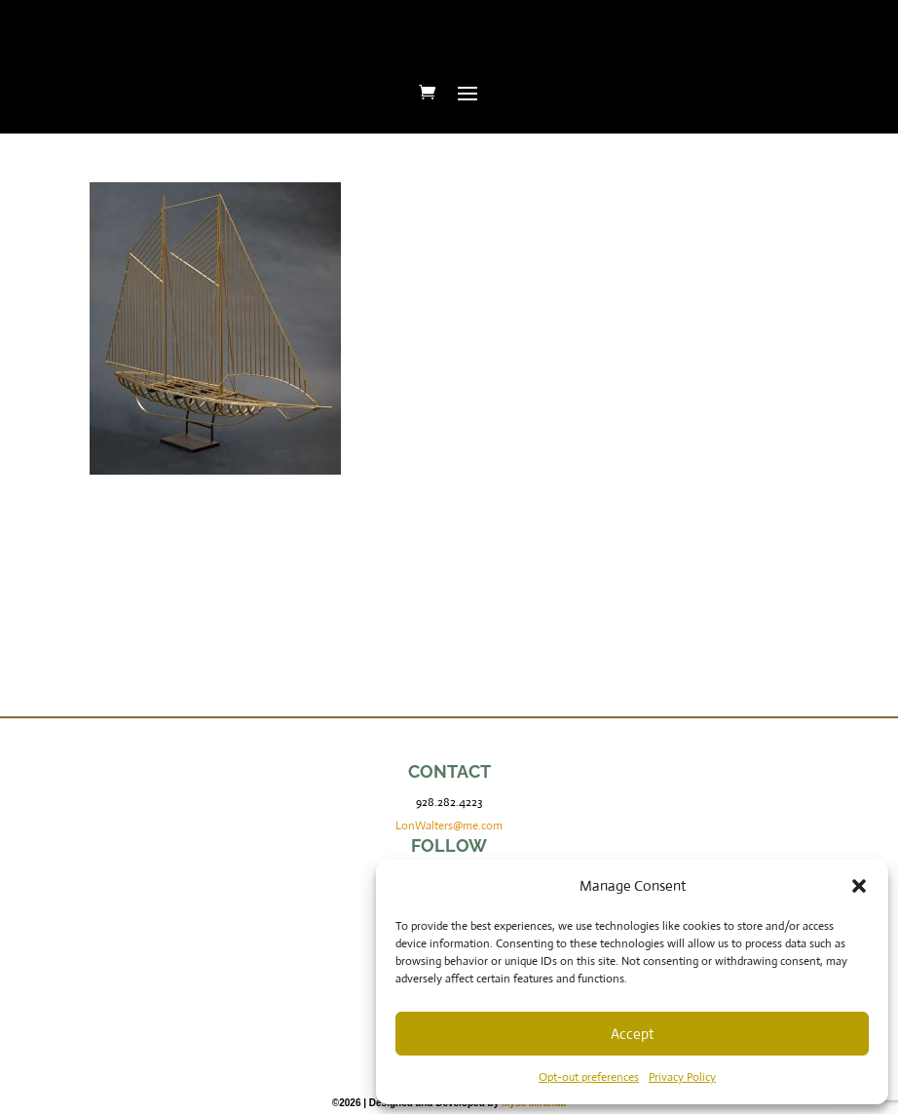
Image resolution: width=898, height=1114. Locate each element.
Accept (632, 1033)
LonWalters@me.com (449, 825)
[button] (859, 886)
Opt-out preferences (589, 1077)
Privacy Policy (682, 1077)
